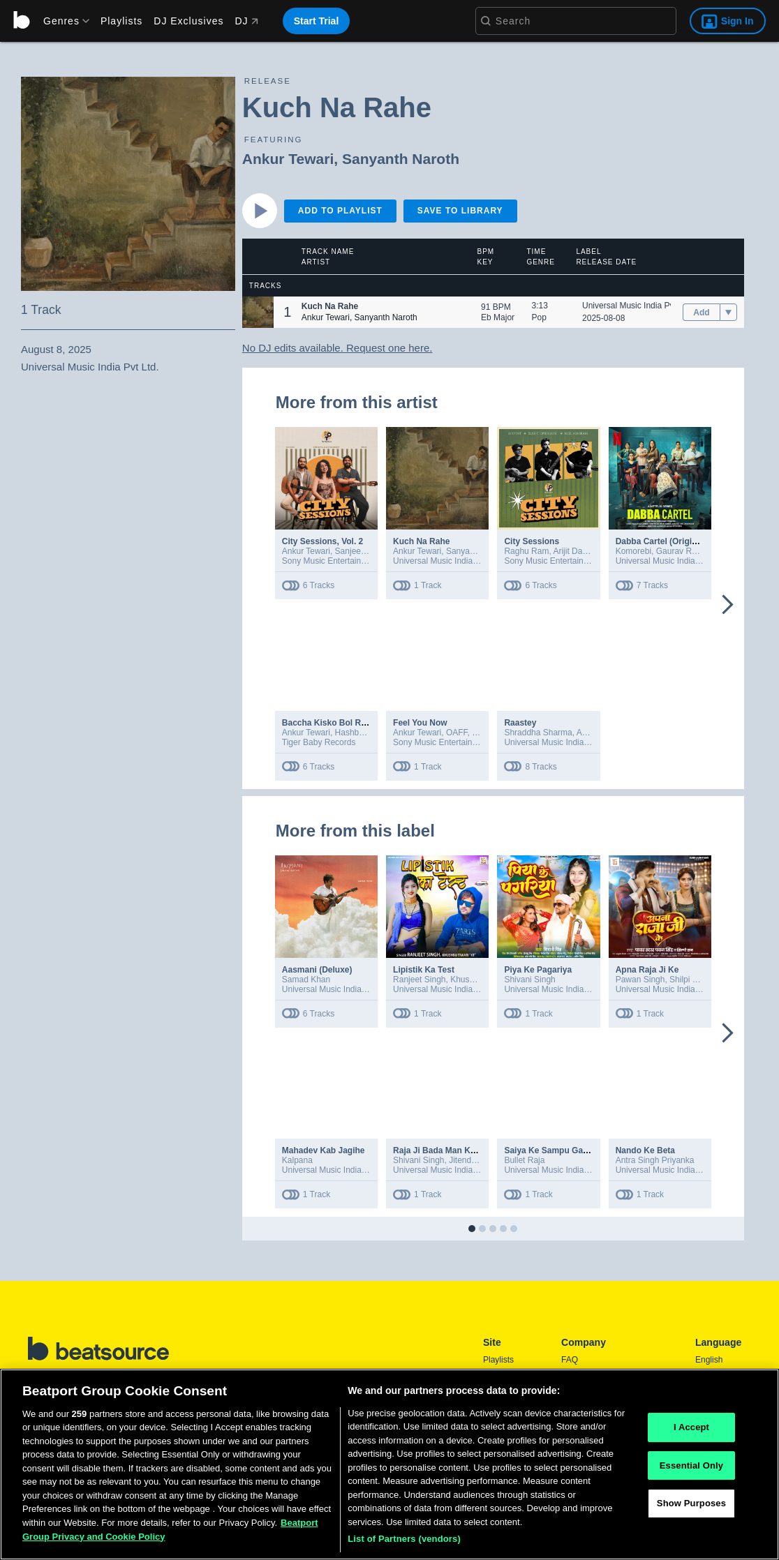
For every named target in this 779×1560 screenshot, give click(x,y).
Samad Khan (306, 979)
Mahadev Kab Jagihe (323, 1150)
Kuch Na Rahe (421, 541)
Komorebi (633, 551)
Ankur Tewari (288, 159)
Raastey (520, 723)
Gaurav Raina (682, 551)
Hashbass (353, 732)
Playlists (121, 21)
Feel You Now (420, 723)
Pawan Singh (640, 979)
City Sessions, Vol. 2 (322, 541)
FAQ (569, 1360)
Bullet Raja (524, 1160)
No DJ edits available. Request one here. (337, 348)
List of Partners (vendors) (404, 1542)
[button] (258, 312)
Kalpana (297, 1160)
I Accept (691, 1430)
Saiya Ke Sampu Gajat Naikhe (563, 1150)
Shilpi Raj (687, 979)
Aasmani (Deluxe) (317, 970)
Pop (539, 317)
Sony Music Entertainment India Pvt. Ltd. (468, 742)
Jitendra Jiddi (473, 1160)
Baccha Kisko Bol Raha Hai (336, 723)
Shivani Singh (529, 979)
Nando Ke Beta (645, 1150)
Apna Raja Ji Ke (647, 970)
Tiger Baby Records (319, 742)
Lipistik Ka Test (423, 970)
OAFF (457, 732)
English (708, 1360)
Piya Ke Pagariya (538, 970)
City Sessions (531, 541)
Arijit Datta (572, 551)
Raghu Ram (526, 551)
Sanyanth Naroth (400, 159)
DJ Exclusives (188, 21)
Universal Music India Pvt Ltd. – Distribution (696, 561)
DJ (246, 21)
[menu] (61, 21)
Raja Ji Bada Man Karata (441, 1150)
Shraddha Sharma (538, 732)
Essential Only (691, 1468)
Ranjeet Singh (419, 979)
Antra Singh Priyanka (655, 1160)
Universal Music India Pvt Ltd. (637, 305)
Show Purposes (691, 1506)
